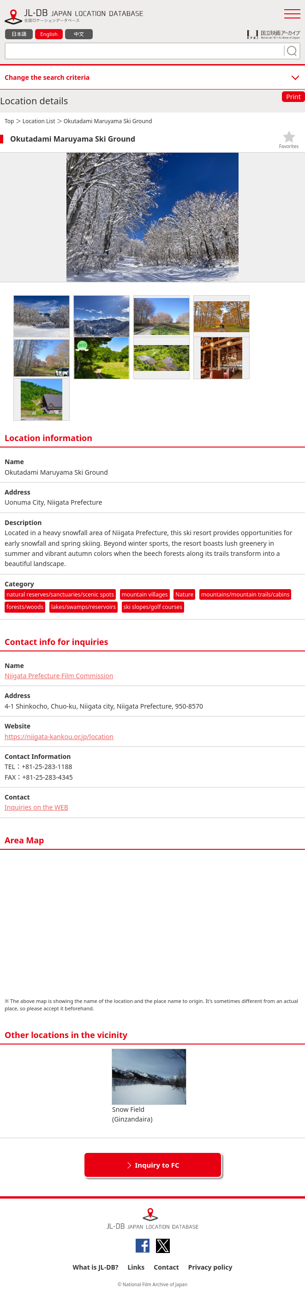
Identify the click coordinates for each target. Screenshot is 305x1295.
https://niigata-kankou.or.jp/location (59, 736)
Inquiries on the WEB (36, 807)
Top (9, 121)
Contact (166, 1267)
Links (135, 1267)
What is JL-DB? (96, 1267)
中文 (79, 33)
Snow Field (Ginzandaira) (149, 1086)
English (48, 33)
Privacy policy (210, 1267)
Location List (39, 121)
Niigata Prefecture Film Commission (59, 675)
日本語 (19, 33)
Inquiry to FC (157, 1165)
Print (293, 96)
